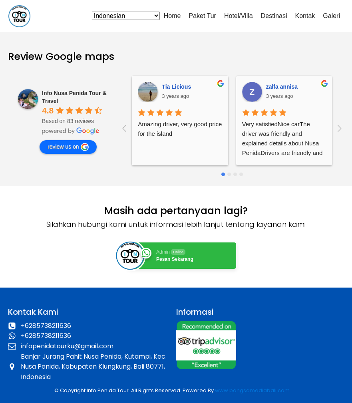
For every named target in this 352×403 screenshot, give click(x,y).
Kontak (305, 15)
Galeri (331, 15)
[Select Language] (126, 16)
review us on (68, 147)
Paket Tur (202, 15)
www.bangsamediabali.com (252, 390)
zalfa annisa (282, 86)
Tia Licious (176, 86)
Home (172, 15)
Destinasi (274, 15)
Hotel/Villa (238, 15)
